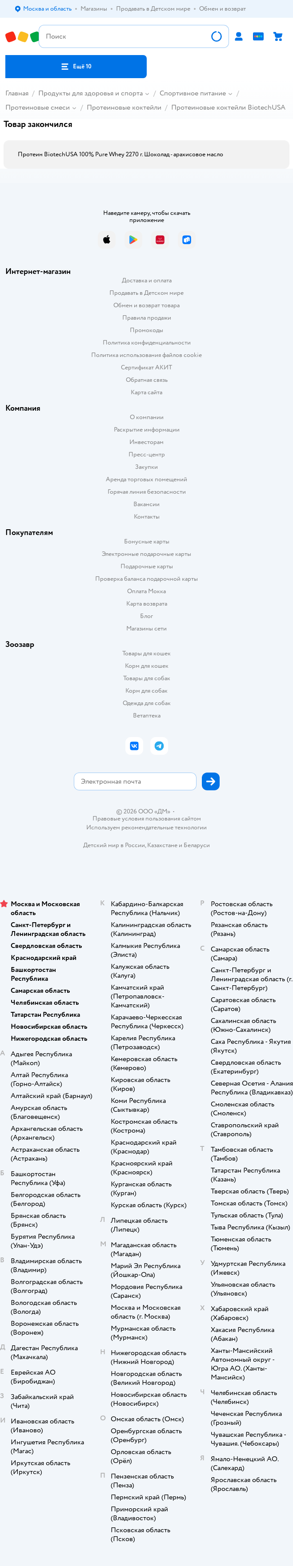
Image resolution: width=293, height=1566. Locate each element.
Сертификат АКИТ (146, 367)
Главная (16, 93)
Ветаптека (147, 715)
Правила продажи (146, 317)
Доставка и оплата (147, 280)
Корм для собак (146, 690)
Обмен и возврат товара (146, 305)
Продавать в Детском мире (146, 293)
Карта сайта (146, 392)
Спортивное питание (193, 93)
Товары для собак (146, 678)
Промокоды (146, 330)
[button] (76, 66)
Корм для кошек (147, 666)
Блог (146, 616)
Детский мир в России (114, 845)
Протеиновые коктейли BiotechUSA (228, 107)
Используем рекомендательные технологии (146, 827)
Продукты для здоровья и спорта (90, 93)
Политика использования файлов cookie (146, 355)
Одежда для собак (147, 703)
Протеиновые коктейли (124, 107)
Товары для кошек (146, 653)
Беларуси (197, 845)
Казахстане (162, 845)
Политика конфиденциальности (147, 342)
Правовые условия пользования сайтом (146, 818)
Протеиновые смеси (37, 107)
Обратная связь (147, 380)
